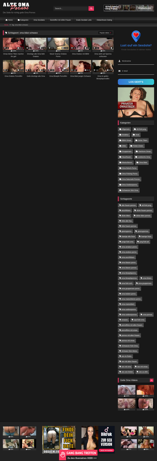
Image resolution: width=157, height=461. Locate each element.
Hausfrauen (126, 155)
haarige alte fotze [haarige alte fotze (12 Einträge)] (128, 232)
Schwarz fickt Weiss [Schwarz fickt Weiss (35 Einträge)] (129, 347)
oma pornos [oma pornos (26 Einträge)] (147, 310)
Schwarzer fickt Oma (130, 186)
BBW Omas (126, 139)
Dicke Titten (142, 139)
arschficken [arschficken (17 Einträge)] (126, 206)
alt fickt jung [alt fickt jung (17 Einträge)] (146, 201)
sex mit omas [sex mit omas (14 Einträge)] (142, 362)
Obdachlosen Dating (104, 20)
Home (10, 20)
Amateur (125, 134)
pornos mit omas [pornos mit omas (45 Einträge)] (128, 336)
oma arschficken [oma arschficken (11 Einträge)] (128, 253)
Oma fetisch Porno (129, 165)
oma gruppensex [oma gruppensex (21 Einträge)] (144, 279)
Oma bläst (143, 160)
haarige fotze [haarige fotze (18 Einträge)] (146, 232)
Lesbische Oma (144, 155)
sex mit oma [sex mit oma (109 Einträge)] (126, 362)
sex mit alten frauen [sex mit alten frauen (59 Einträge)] (129, 357)
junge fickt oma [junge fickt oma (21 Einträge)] (127, 237)
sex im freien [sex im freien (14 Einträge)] (127, 352)
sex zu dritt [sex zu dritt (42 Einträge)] (143, 368)
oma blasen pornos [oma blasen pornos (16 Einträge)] (129, 264)
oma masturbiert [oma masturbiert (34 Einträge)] (128, 300)
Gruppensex (126, 150)
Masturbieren (127, 160)
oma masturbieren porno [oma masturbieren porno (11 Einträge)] (131, 295)
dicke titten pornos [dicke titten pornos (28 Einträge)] (143, 211)
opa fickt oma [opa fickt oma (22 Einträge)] (139, 316)
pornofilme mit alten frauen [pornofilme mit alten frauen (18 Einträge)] (132, 321)
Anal (137, 134)
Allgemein (126, 129)
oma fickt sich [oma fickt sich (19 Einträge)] (127, 279)
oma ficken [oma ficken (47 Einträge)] (147, 274)
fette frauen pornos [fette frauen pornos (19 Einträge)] (129, 222)
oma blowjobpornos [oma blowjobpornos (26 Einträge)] (129, 274)
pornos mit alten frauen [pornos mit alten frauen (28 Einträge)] (130, 331)
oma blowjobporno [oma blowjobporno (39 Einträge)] (129, 269)
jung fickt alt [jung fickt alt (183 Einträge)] (144, 237)
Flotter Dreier (138, 145)
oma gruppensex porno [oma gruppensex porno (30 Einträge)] (130, 284)
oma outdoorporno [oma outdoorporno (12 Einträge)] (129, 305)
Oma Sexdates (39, 20)
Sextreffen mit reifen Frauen (60, 20)
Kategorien (24, 20)
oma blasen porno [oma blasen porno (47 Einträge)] (129, 258)
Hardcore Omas (144, 150)
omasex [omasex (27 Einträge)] (125, 316)
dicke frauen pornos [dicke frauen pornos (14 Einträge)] (144, 206)
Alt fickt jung (141, 129)
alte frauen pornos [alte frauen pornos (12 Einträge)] (129, 201)
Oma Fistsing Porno (129, 171)
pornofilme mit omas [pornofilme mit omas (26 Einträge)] (129, 326)
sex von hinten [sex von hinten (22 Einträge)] (127, 368)
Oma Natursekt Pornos (131, 176)
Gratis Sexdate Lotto (84, 20)
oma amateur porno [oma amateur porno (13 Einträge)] (129, 243)
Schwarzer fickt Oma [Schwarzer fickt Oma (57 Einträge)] (130, 342)
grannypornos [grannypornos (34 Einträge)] (143, 227)
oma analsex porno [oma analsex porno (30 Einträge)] (129, 248)
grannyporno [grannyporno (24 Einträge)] (126, 227)
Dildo (124, 145)
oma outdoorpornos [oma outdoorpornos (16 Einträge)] (129, 310)
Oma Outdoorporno (129, 181)
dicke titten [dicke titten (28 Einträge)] (126, 211)
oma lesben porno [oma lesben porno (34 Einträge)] (129, 289)
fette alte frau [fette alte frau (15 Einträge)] (127, 217)
